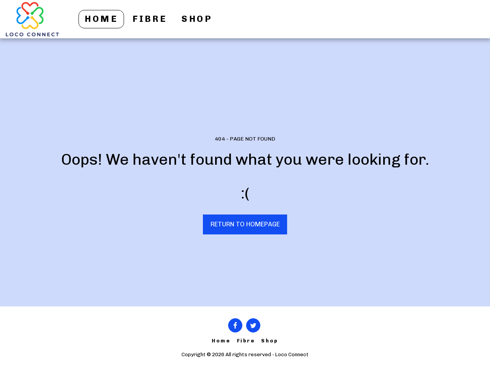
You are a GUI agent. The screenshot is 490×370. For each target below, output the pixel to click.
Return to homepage (245, 224)
